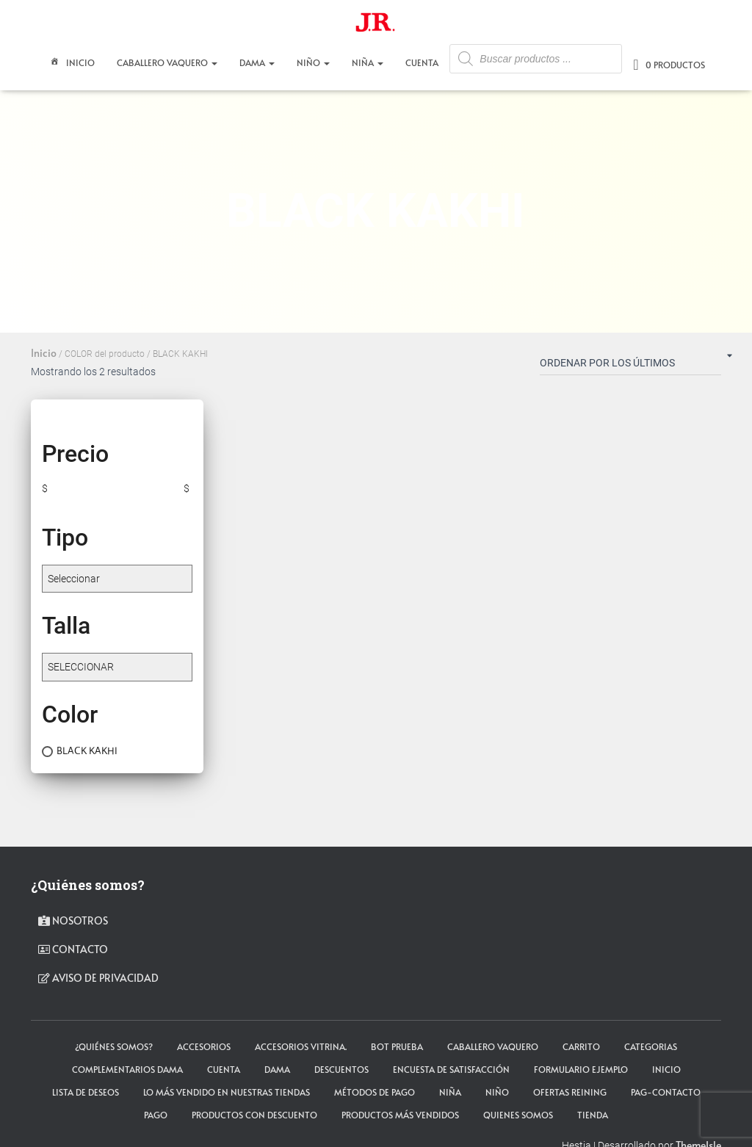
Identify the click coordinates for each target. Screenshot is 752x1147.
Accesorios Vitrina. (301, 1046)
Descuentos (341, 1069)
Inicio (71, 64)
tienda (592, 1115)
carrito (581, 1046)
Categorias (650, 1046)
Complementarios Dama (127, 1069)
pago (155, 1115)
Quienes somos (518, 1115)
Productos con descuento (254, 1115)
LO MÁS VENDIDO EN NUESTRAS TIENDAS (226, 1092)
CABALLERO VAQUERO (167, 62)
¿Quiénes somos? (114, 1046)
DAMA (257, 62)
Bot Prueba (397, 1046)
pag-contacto (666, 1092)
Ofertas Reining (570, 1092)
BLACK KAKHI (87, 750)
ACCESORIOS (204, 1046)
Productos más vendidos (400, 1115)
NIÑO (313, 62)
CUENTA (421, 62)
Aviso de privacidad (98, 978)
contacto (73, 949)
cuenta (223, 1069)
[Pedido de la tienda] (630, 366)
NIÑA (367, 62)
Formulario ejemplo (581, 1069)
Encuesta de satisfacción (451, 1069)
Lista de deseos (85, 1092)
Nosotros (73, 920)
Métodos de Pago (374, 1092)
